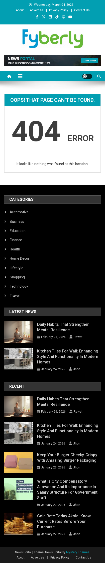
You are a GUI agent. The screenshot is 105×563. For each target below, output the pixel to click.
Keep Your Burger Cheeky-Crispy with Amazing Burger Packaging (67, 457)
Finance (16, 240)
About (20, 10)
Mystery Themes (77, 552)
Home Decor (19, 258)
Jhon (76, 369)
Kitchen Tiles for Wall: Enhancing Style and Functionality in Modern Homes (67, 356)
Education (18, 231)
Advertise (36, 10)
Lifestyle (16, 268)
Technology (19, 286)
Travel (15, 296)
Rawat (78, 337)
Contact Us (82, 10)
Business (17, 222)
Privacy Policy (58, 10)
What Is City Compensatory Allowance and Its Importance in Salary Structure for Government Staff (67, 489)
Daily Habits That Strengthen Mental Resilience (63, 327)
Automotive (19, 212)
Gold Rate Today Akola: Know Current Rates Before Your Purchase (64, 521)
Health (15, 249)
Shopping (17, 277)
